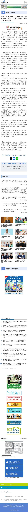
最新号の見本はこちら (6, 455)
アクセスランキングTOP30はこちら (9, 368)
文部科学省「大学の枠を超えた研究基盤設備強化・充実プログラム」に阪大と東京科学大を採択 (15, 341)
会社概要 (10, 505)
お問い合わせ (20, 506)
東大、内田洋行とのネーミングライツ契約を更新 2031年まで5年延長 (15, 345)
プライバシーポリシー (19, 505)
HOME (5, 505)
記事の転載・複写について (9, 506)
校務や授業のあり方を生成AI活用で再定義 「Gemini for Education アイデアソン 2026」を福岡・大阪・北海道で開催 (14, 355)
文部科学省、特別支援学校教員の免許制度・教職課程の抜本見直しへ (15, 322)
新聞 (15, 477)
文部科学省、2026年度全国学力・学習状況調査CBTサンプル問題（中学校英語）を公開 (14, 331)
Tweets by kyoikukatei (6, 492)
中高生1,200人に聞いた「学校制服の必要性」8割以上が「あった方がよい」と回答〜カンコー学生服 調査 (15, 336)
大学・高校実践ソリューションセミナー (14, 155)
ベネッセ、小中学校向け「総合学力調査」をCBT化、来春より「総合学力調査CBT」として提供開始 (15, 349)
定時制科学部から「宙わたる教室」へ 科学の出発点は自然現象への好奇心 (15, 360)
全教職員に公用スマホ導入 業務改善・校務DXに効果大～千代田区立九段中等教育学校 (14, 364)
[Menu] (25, 2)
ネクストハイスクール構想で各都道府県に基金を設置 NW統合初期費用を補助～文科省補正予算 (15, 326)
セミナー (8, 479)
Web (18, 477)
